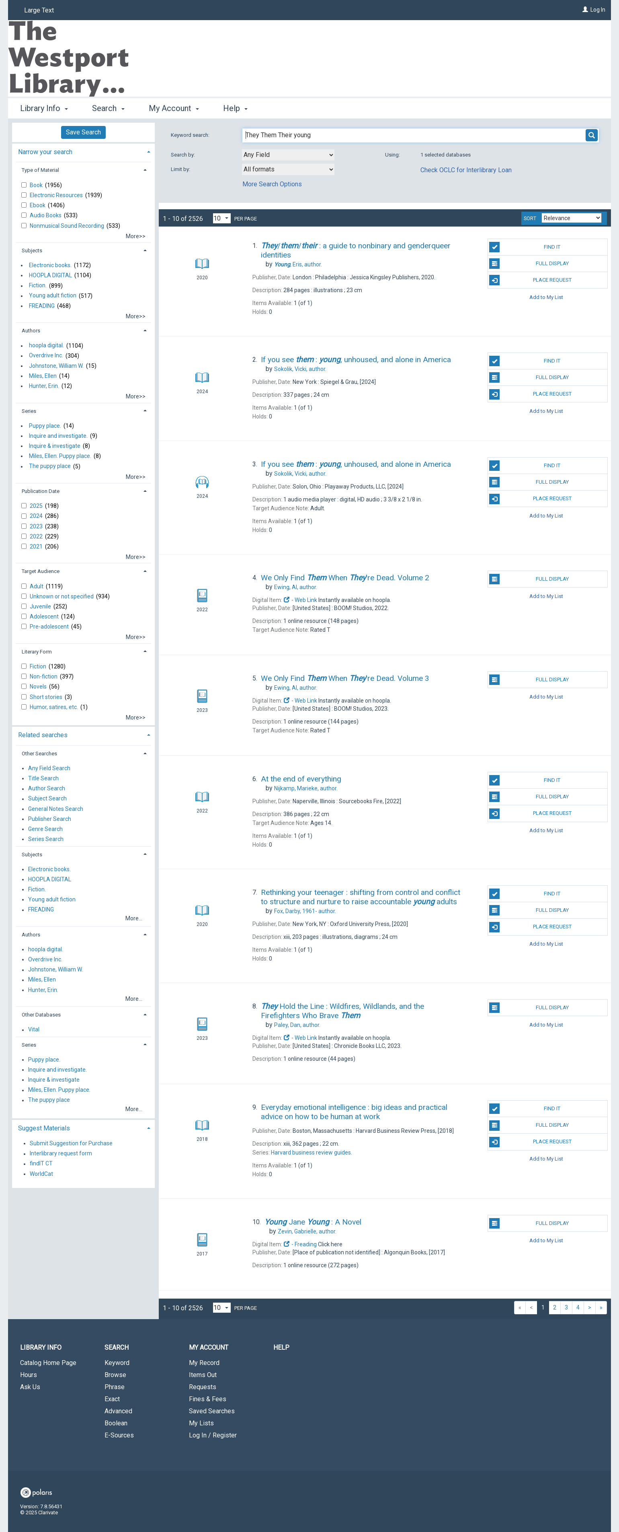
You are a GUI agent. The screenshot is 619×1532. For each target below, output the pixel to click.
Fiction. (38, 285)
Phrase (115, 1387)
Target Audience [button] (40, 571)
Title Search (43, 778)
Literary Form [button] (37, 652)
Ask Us (30, 1387)
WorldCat (41, 1174)
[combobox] (288, 155)
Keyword (117, 1363)
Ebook (38, 205)
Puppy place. (45, 426)
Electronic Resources (57, 195)
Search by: (183, 155)
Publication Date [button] (40, 491)
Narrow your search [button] (45, 152)
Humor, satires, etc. (54, 707)
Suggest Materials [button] (44, 1128)
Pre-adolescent (50, 626)
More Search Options (272, 184)
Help (281, 1347)
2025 (37, 506)
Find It (524, 247)
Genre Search (45, 829)
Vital (33, 1030)
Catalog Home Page (48, 1363)
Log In (597, 9)
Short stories (47, 697)
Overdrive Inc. (46, 356)
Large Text (39, 10)
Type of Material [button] (40, 170)
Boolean (116, 1423)
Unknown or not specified (62, 596)
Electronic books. (50, 265)
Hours (28, 1375)
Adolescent (45, 616)
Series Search (46, 839)
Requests (202, 1387)
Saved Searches (212, 1411)
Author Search (46, 789)
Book (37, 185)
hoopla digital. (46, 345)
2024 (37, 516)
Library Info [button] (44, 108)
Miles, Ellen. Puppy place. (60, 456)
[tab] (83, 151)
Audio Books (46, 215)
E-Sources (119, 1435)
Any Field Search (49, 768)
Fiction (38, 666)
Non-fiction (44, 676)
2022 (37, 536)
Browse (115, 1375)
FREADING (42, 306)
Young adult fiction (52, 296)
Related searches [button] (43, 735)
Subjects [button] (32, 250)
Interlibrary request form (61, 1154)
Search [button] (108, 108)
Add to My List (546, 297)
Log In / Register (213, 1435)
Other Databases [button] (41, 1015)
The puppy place (50, 466)
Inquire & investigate (54, 446)
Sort (530, 218)
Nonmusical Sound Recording (67, 226)
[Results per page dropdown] (222, 218)
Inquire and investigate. (58, 436)
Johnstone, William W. (56, 366)
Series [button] (29, 411)
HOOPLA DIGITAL (50, 275)
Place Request (530, 280)
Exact (112, 1399)
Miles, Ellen (43, 376)
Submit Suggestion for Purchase (71, 1143)
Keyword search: (191, 135)
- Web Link (300, 600)
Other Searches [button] (39, 754)
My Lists (201, 1423)
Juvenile (41, 606)
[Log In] (585, 9)
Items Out (203, 1375)
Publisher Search (49, 819)
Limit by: (181, 169)
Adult (37, 586)
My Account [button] (174, 108)
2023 (37, 526)
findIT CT (41, 1164)
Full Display (528, 263)
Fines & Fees (207, 1399)
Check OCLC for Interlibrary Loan (466, 170)
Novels (39, 686)
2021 (37, 546)
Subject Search (47, 799)
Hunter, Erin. (44, 386)
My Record (204, 1363)
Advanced (118, 1411)
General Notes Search (55, 809)
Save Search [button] (83, 132)
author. (298, 264)
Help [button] (235, 108)
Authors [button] (31, 331)
